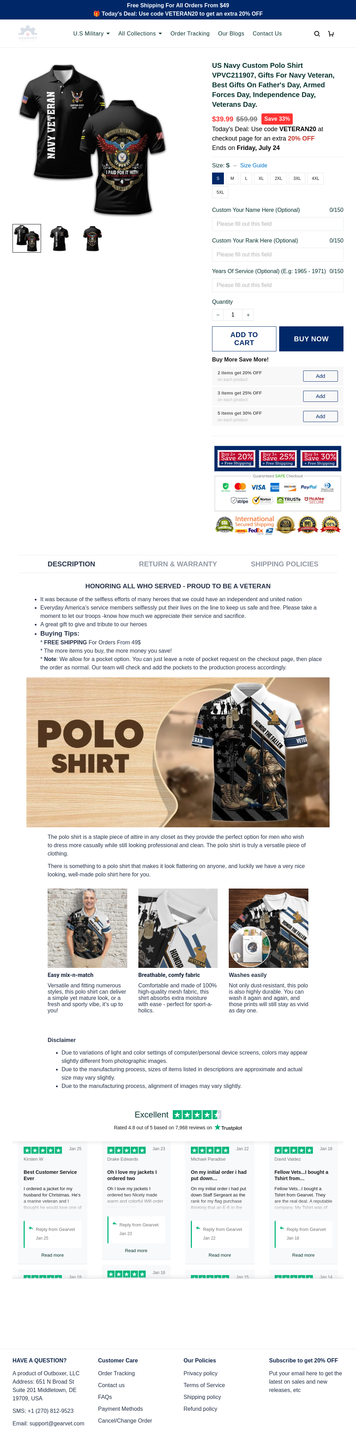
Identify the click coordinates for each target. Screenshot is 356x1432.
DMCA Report (263, 1400)
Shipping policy (202, 1339)
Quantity (222, 302)
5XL (220, 192)
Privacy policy (201, 1315)
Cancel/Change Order (125, 1362)
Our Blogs (231, 34)
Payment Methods (120, 1350)
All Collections (140, 34)
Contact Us (267, 34)
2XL (278, 178)
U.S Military (91, 34)
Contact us (111, 1327)
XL (261, 178)
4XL (315, 178)
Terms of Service (204, 1327)
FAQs (105, 1339)
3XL (297, 178)
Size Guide (253, 165)
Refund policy (200, 1350)
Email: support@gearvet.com (48, 1365)
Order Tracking (190, 34)
